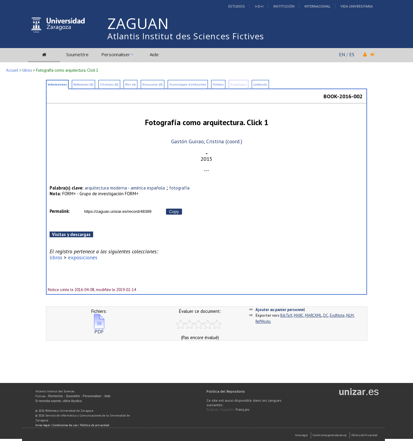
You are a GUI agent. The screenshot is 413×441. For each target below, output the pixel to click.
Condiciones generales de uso (329, 435)
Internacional (317, 6)
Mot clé (130, 84)
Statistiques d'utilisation (187, 84)
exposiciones (82, 257)
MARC (299, 315)
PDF (99, 329)
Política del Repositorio (226, 391)
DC (325, 315)
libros (27, 70)
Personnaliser (115, 54)
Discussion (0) (152, 84)
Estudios (236, 6)
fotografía (179, 188)
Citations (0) (109, 84)
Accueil (12, 70)
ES (351, 54)
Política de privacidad (94, 425)
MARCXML (313, 315)
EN (342, 54)
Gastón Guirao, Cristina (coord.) (206, 141)
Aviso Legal (301, 435)
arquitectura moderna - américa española (125, 188)
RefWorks (263, 321)
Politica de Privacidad (364, 435)
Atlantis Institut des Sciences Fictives (185, 36)
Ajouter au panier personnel (280, 309)
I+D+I (259, 6)
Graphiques (238, 84)
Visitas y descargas (71, 234)
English (213, 409)
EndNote (337, 315)
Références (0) (83, 84)
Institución (283, 6)
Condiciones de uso (65, 425)
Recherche (55, 396)
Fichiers (218, 84)
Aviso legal (42, 425)
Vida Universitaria (356, 6)
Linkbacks (260, 84)
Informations (57, 84)
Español (227, 409)
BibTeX (286, 315)
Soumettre (77, 54)
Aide (154, 54)
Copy (174, 211)
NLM (350, 315)
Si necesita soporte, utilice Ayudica (58, 401)
